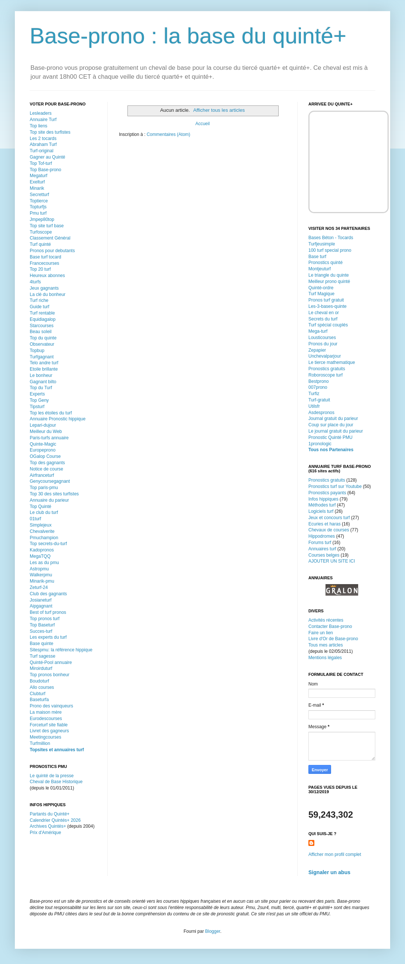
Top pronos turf (44, 618)
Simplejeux (41, 525)
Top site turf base (47, 225)
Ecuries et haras (324, 524)
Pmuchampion (44, 537)
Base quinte (41, 643)
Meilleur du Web (46, 431)
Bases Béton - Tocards (330, 237)
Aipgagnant (41, 606)
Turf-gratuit (319, 400)
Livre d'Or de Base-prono (333, 638)
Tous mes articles (325, 645)
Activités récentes (325, 620)
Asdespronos (321, 412)
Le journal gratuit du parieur (335, 431)
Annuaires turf (322, 548)
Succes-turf (41, 631)
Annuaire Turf (43, 119)
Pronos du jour (322, 343)
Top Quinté (40, 506)
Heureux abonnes (47, 275)
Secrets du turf (322, 319)
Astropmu (39, 568)
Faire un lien (320, 632)
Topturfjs (38, 206)
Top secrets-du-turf (48, 543)
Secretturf (39, 194)
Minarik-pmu (42, 581)
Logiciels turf (320, 511)
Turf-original (42, 150)
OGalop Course (45, 456)
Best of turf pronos (48, 612)
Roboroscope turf (325, 375)
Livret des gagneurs (49, 730)
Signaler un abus (329, 872)
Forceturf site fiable (49, 724)
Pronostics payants (327, 492)
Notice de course (46, 469)
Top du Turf (41, 387)
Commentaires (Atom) (168, 134)
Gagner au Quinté (47, 157)
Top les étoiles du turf (51, 413)
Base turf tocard (45, 257)
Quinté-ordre (320, 287)
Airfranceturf (42, 475)
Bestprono (318, 381)
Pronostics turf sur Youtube (335, 486)
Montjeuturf (319, 268)
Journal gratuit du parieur (333, 418)
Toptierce (39, 200)
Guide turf (39, 306)
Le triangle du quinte (328, 275)
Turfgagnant (42, 356)
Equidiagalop (42, 319)
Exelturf (37, 182)
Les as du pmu (44, 562)
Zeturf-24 (39, 587)
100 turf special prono (329, 250)
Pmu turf (38, 213)
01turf (35, 518)
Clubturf (37, 693)
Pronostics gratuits (326, 368)
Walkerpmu (41, 574)
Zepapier (317, 350)
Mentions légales (325, 657)
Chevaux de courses (328, 530)
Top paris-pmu (44, 487)
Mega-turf (317, 331)
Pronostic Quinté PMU (330, 437)
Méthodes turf (322, 505)
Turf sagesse (42, 656)
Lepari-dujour (43, 425)
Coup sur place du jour (330, 424)
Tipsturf (37, 406)
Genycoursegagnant (50, 481)
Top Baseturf (42, 625)
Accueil (202, 123)
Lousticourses (322, 337)
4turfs (35, 281)
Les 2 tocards (43, 138)
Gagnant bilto (43, 381)
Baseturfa (39, 699)
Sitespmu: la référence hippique (61, 649)
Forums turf (319, 542)
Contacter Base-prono (330, 626)
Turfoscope (41, 232)
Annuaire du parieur (49, 500)
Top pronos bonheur (49, 674)
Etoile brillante (44, 369)
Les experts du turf (48, 637)
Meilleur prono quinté (329, 281)
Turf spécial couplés (328, 325)
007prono (317, 387)
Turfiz (314, 393)
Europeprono (42, 450)
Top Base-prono (45, 169)
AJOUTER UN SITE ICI (331, 561)
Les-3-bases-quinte (327, 306)
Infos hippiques (323, 499)
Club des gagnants (48, 593)
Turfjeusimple (321, 244)
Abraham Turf (43, 144)
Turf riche (39, 300)
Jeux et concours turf (329, 517)
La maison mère (46, 712)
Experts (37, 394)
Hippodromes (321, 536)
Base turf (317, 256)
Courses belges (323, 555)
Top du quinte (43, 338)
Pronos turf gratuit (326, 300)
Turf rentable (42, 313)
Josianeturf (41, 600)
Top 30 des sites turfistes (54, 493)
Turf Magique (321, 293)
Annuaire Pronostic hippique (57, 418)
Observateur (42, 344)
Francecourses (44, 263)
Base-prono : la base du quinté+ (188, 35)
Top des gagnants (47, 462)
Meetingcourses (45, 737)
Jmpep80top (42, 219)
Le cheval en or (323, 312)
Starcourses (42, 325)
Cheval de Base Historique (56, 781)
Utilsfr (314, 406)
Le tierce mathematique (331, 362)
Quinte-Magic (43, 444)
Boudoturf (39, 681)
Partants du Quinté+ (49, 814)
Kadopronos (42, 550)
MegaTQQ (40, 556)
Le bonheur (41, 375)
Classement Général (50, 238)
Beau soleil (41, 331)
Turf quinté (40, 244)
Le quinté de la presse (52, 775)
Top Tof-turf (41, 163)
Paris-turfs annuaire (49, 437)
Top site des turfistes (50, 132)
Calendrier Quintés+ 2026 (55, 820)
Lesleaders (41, 113)
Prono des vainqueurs (51, 706)
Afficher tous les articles (219, 110)
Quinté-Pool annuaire (51, 662)
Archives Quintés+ (48, 826)
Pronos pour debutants (52, 250)
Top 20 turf (40, 269)
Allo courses (42, 687)
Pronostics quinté (325, 262)
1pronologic (319, 443)
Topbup (37, 350)
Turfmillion (40, 743)
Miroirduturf (41, 668)
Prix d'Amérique (45, 832)
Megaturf (38, 175)
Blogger (212, 931)
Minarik (37, 188)
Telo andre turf (44, 362)
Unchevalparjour (324, 356)
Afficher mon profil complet (334, 854)
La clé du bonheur (47, 294)
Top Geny (39, 400)
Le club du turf (44, 512)
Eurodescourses (46, 718)
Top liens (38, 125)
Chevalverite (42, 531)
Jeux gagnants (44, 288)
